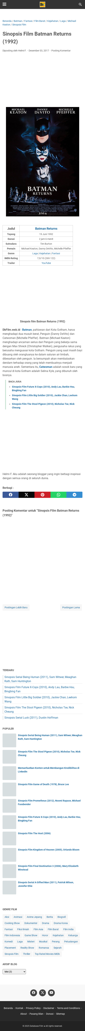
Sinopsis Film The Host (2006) (34, 833)
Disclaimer (48, 1008)
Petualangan (71, 941)
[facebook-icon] (33, 992)
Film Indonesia (12, 935)
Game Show (31, 935)
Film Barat (53, 929)
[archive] (14, 971)
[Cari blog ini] (80, 4)
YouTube (46, 263)
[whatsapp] (59, 495)
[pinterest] (42, 495)
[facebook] (11, 495)
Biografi (62, 917)
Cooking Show (12, 923)
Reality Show (27, 947)
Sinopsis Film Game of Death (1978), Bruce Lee (43, 784)
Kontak (19, 1008)
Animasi (18, 917)
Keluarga (73, 935)
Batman (27, 329)
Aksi (7, 917)
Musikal (43, 941)
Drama (45, 923)
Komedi (9, 941)
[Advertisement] (42, 81)
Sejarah (58, 947)
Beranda (8, 1008)
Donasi (49, 1013)
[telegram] (74, 495)
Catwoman (45, 366)
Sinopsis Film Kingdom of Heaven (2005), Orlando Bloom (48, 849)
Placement (10, 947)
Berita (50, 917)
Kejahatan (44, 253)
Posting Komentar (61, 50)
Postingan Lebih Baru (16, 607)
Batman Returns (46, 228)
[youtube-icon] (51, 992)
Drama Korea (61, 923)
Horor (45, 935)
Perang (56, 941)
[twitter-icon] (42, 992)
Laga (35, 253)
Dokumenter (30, 923)
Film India (68, 929)
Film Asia (38, 929)
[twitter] (27, 495)
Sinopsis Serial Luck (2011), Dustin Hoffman (31, 717)
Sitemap (60, 1013)
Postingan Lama (71, 607)
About (23, 1013)
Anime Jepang (34, 917)
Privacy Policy (33, 1008)
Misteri (30, 941)
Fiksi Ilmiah (23, 929)
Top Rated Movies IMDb (47, 954)
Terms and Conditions (68, 1008)
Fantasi (56, 253)
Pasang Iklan (36, 1013)
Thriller (26, 954)
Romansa (44, 947)
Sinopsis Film (11, 954)
